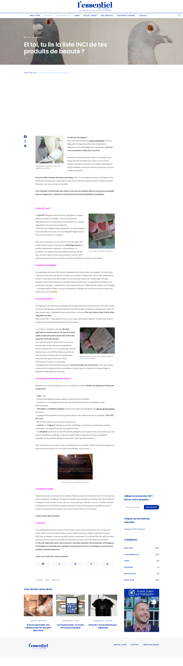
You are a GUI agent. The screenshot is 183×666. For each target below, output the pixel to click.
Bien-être (48, 15)
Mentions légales (151, 644)
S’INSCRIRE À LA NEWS (126, 15)
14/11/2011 (26, 58)
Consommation (63, 15)
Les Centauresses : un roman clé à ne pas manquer (70, 626)
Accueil (26, 72)
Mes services (107, 15)
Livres (77, 15)
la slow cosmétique (96, 140)
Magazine (128, 567)
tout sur (56, 580)
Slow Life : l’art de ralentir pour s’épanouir (103, 626)
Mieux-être (35, 15)
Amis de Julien (120, 644)
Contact (143, 15)
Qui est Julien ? (90, 15)
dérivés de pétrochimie (105, 409)
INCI (48, 580)
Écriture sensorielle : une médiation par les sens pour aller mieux (38, 628)
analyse (40, 580)
